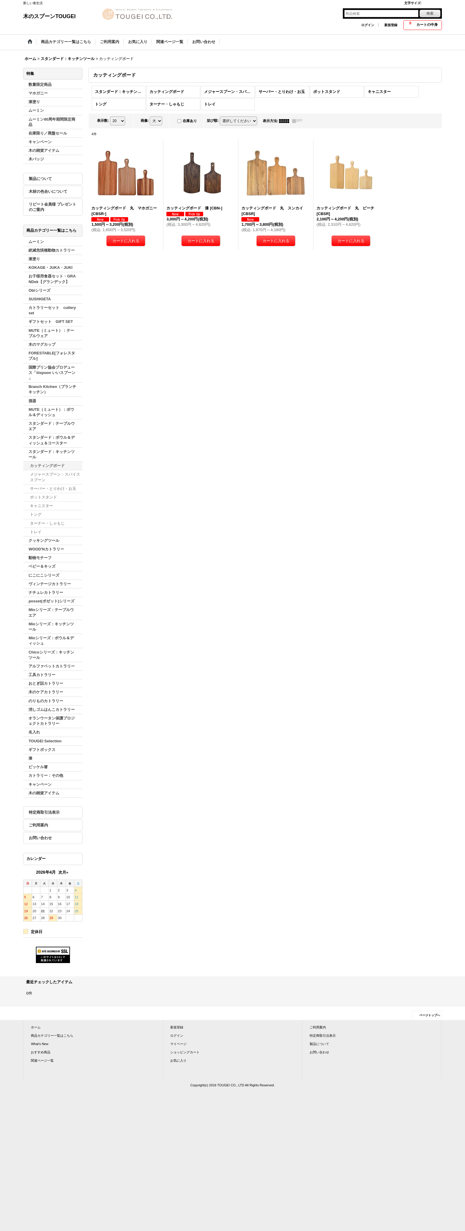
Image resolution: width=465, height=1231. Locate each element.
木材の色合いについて (48, 191)
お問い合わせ (40, 838)
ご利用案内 (38, 825)
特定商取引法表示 (44, 812)
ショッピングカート (185, 1052)
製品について (40, 178)
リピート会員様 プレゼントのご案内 (52, 207)
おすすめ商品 (40, 1052)
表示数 (103, 121)
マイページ (178, 1044)
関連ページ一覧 (42, 1060)
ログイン (367, 25)
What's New (39, 1044)
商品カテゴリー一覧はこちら (52, 1035)
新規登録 (390, 25)
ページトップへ (429, 1015)
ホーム (36, 1027)
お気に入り (178, 1060)
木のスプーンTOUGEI (49, 16)
